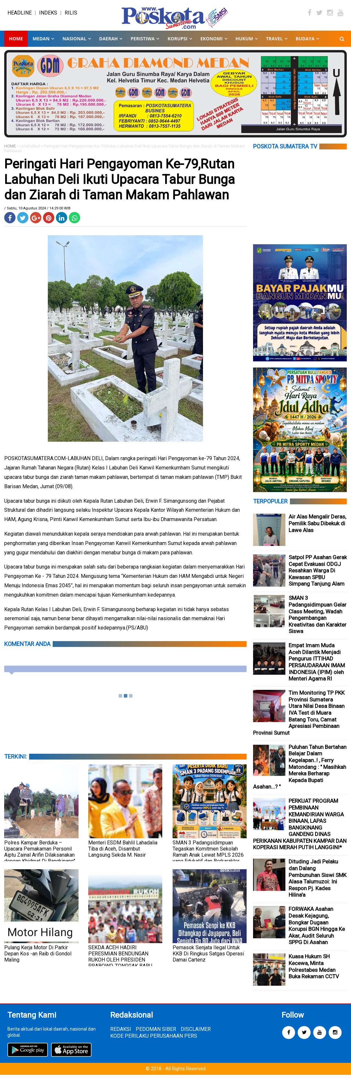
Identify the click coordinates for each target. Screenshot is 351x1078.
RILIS (71, 14)
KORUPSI (177, 42)
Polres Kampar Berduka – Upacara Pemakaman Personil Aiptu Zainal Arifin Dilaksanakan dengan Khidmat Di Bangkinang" (39, 855)
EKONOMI (211, 42)
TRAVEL (274, 42)
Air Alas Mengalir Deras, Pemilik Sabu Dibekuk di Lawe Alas (317, 526)
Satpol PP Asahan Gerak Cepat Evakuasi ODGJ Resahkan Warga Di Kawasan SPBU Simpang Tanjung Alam (318, 573)
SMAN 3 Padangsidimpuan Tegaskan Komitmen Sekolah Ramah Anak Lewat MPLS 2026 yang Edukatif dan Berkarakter (208, 855)
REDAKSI (120, 1032)
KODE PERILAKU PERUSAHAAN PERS (153, 1039)
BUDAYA (305, 42)
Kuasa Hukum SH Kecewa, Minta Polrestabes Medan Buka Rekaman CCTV (314, 969)
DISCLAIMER (196, 1032)
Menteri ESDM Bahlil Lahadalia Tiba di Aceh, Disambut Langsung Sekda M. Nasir (122, 852)
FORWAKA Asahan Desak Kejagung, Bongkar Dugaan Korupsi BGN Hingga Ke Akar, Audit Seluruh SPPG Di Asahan (317, 929)
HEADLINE (19, 14)
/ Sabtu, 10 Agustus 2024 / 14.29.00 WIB (37, 211)
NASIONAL (74, 42)
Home (16, 42)
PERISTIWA (142, 42)
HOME (10, 149)
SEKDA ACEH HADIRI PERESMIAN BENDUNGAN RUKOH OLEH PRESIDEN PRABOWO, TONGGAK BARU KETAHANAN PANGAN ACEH (120, 963)
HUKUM (244, 42)
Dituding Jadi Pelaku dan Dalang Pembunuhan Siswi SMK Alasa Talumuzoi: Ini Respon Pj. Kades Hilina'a (317, 881)
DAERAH (108, 42)
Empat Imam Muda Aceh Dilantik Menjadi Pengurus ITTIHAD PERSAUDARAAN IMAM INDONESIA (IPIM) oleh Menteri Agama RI (317, 665)
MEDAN (41, 42)
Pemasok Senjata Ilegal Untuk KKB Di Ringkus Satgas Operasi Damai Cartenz (208, 957)
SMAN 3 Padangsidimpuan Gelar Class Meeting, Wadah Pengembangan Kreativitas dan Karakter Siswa (317, 618)
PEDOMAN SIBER (156, 1032)
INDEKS (48, 14)
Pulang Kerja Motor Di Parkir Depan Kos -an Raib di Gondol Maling (37, 957)
